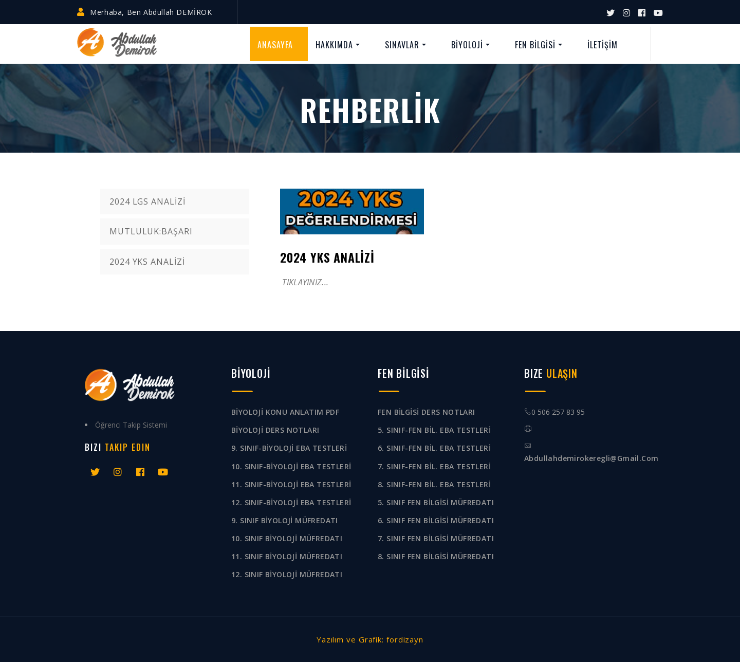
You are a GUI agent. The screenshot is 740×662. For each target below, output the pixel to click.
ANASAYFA (275, 45)
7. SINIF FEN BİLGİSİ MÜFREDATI (436, 538)
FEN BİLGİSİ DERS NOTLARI (426, 412)
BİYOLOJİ (467, 45)
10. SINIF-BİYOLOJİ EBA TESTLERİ (291, 466)
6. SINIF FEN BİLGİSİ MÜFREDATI (436, 520)
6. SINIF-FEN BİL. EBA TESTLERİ (434, 448)
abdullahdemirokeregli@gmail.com (591, 458)
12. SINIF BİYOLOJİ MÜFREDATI (286, 574)
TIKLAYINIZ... (304, 282)
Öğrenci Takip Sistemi (131, 425)
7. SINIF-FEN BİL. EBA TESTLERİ (434, 466)
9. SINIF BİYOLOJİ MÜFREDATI (284, 520)
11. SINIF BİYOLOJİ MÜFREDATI (286, 556)
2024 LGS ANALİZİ (147, 201)
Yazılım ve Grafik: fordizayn (370, 639)
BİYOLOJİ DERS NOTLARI (275, 430)
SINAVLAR (402, 45)
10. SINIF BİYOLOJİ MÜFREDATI (286, 538)
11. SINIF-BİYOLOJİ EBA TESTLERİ (291, 484)
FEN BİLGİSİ (535, 45)
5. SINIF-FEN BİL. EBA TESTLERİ (434, 430)
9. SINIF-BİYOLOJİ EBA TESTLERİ (289, 448)
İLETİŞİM (602, 45)
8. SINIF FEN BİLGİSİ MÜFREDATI (436, 556)
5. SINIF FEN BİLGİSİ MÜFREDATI (436, 502)
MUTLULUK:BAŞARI (151, 231)
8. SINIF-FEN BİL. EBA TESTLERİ (434, 484)
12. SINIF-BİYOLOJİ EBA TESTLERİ (291, 502)
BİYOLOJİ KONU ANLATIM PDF (285, 412)
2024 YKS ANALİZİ (146, 261)
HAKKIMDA (334, 45)
